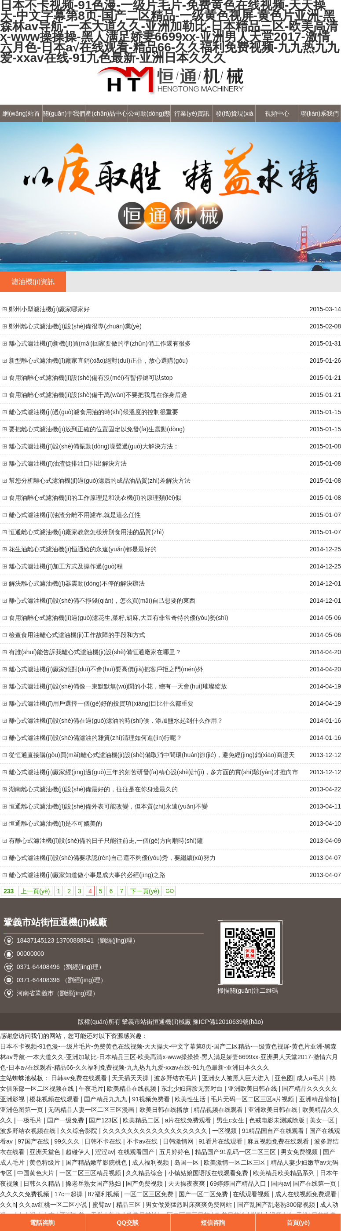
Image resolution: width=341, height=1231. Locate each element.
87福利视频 (104, 1194)
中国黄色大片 (36, 1172)
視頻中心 (277, 113)
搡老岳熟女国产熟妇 (94, 1183)
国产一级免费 (66, 1120)
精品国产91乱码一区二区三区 (236, 1151)
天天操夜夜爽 (187, 1183)
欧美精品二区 (142, 1120)
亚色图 (284, 1078)
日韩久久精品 (42, 1183)
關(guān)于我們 (64, 113)
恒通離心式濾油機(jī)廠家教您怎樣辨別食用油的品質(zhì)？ (86, 531)
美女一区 (323, 1120)
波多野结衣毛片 (176, 1078)
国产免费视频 (145, 1183)
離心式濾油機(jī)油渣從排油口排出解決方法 (68, 463)
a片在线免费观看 (189, 1120)
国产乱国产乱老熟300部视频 (277, 1204)
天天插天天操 (131, 1078)
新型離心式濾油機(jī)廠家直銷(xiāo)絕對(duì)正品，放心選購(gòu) (98, 360)
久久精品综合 (145, 1172)
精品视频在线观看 (219, 1109)
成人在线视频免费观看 (306, 1194)
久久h (8, 1204)
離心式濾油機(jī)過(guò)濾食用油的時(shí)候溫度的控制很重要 (93, 411)
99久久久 (67, 1141)
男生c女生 (231, 1120)
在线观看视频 (252, 1194)
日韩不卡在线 (103, 1141)
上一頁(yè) (35, 891)
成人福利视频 (151, 1162)
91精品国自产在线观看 (274, 1130)
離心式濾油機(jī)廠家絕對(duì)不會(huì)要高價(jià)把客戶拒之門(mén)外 (106, 669)
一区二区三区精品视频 (91, 1172)
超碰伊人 (79, 1151)
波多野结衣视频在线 (28, 1130)
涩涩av (104, 1151)
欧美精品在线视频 (132, 1088)
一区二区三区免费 (149, 1194)
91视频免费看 (151, 1099)
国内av (280, 1183)
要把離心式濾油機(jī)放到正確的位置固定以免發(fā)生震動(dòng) (97, 429)
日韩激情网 (179, 1141)
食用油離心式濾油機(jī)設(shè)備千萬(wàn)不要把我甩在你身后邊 (98, 394)
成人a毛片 (311, 1078)
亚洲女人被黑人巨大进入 (236, 1078)
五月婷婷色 (175, 1151)
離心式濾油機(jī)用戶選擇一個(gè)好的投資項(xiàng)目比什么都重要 (101, 703)
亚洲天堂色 (45, 1151)
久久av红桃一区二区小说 (54, 1204)
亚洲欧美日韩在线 (253, 1088)
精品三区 (129, 1204)
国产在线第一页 (315, 1183)
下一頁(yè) (144, 891)
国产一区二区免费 (204, 1194)
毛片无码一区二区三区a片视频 (253, 1099)
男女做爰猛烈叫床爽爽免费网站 (190, 1204)
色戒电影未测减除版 (277, 1120)
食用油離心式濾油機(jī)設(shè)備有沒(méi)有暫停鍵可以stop (91, 377)
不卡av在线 (143, 1141)
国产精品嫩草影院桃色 (97, 1162)
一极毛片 (30, 1120)
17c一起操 (69, 1194)
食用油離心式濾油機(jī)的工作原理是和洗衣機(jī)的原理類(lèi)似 (95, 497)
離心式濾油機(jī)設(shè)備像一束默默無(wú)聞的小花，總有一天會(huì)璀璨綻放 (118, 686)
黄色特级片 (45, 1162)
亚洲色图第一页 (22, 1109)
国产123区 (104, 1120)
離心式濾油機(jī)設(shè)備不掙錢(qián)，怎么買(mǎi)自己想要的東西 (102, 600)
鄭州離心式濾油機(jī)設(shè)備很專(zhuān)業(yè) (75, 326)
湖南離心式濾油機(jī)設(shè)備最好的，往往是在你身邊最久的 (93, 789)
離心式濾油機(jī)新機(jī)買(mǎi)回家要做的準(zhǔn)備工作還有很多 (100, 343)
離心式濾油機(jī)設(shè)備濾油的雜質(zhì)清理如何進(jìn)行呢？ (95, 737)
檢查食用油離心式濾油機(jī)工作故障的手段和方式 (77, 634)
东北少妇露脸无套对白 (192, 1088)
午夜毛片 (91, 1088)
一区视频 (225, 1130)
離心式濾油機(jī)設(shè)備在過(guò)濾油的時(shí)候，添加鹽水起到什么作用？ (116, 720)
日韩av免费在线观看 (80, 1078)
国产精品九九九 (106, 1099)
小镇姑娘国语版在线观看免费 (209, 1172)
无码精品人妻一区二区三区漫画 (92, 1109)
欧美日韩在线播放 (165, 1109)
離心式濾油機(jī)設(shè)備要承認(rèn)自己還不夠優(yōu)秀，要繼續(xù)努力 (112, 857)
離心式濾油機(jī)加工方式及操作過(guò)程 (66, 566)
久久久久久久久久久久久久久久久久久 (156, 1130)
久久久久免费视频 (25, 1194)
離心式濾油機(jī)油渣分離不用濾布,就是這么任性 (75, 514)
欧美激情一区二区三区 (235, 1162)
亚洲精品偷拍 (318, 1099)
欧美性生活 (191, 1099)
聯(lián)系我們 (320, 113)
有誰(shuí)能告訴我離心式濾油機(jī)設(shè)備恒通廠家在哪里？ (95, 652)
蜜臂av (102, 1204)
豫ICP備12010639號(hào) (228, 1021)
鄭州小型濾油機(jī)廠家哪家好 (49, 309)
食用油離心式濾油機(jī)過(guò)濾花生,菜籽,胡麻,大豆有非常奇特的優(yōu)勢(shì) (118, 617)
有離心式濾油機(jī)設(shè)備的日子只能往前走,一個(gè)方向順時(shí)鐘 (106, 840)
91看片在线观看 (221, 1141)
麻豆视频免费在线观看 (279, 1141)
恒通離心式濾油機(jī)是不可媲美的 (55, 823)
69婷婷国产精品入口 (239, 1183)
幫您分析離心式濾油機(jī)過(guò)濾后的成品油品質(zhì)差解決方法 (100, 480)
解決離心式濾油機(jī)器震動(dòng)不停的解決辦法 (77, 583)
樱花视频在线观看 (55, 1099)
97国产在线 (34, 1141)
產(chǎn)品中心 (106, 113)
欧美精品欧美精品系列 (284, 1172)
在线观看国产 (136, 1151)
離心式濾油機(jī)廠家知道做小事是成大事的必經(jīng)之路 (87, 874)
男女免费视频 (300, 1151)
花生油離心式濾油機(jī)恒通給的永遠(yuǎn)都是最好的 (83, 549)
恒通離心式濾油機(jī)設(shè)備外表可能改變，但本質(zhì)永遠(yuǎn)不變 (108, 806)
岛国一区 (187, 1162)
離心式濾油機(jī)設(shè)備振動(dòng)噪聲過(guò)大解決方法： (94, 446)
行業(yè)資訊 (191, 113)
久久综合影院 (79, 1130)
